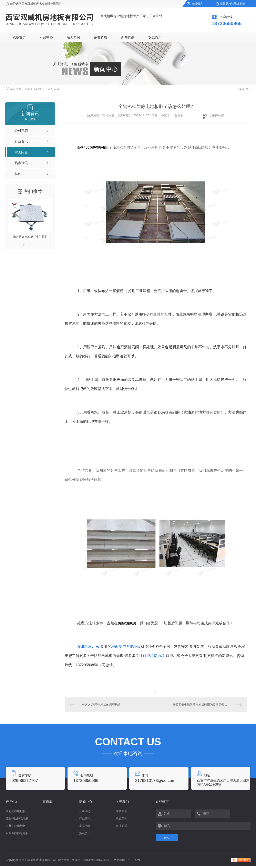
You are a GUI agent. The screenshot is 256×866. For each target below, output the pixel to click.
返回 (243, 89)
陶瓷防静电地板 (16, 811)
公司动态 (85, 811)
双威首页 (19, 37)
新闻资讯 (127, 37)
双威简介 (154, 37)
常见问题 (53, 89)
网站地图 (119, 860)
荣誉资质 (100, 37)
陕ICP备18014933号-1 (97, 860)
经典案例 (73, 37)
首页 (27, 89)
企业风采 (121, 825)
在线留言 (197, 3)
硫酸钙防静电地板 (17, 818)
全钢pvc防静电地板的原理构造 (101, 704)
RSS (130, 860)
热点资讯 (85, 833)
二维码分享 (216, 115)
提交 (167, 837)
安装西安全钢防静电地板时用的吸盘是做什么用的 (204, 704)
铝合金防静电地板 (17, 833)
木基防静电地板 (16, 825)
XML (138, 860)
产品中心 (46, 37)
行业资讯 (85, 818)
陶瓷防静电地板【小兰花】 (30, 236)
